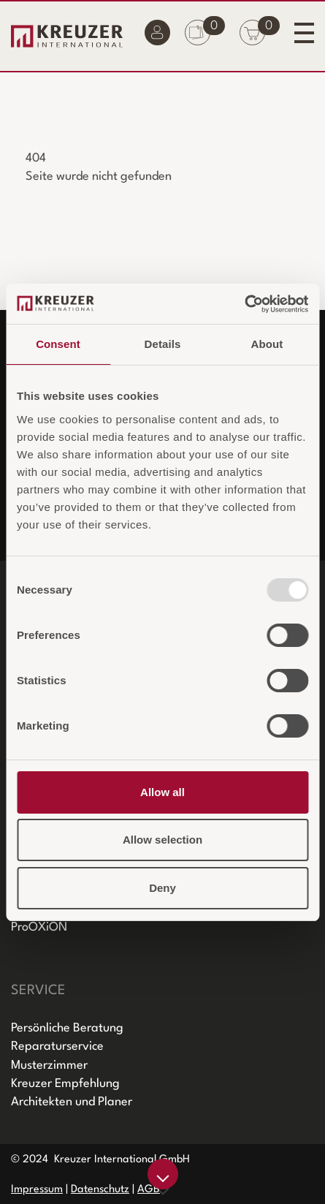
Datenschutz (100, 1189)
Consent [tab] (58, 344)
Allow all (162, 792)
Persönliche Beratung (67, 1028)
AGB (148, 1189)
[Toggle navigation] (304, 32)
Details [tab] (163, 344)
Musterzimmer (49, 1065)
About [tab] (267, 344)
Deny (162, 888)
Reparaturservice (57, 1046)
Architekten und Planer (71, 1102)
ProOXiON (39, 927)
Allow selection (162, 839)
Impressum (37, 1189)
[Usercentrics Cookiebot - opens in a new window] (244, 304)
